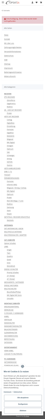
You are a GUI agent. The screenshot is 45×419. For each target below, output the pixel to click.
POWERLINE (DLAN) (11, 365)
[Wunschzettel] (36, 2)
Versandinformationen (12, 51)
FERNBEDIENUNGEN (11, 178)
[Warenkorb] (41, 2)
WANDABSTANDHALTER (13, 326)
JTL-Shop (26, 416)
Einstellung (11, 126)
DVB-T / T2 (8, 172)
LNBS (6, 246)
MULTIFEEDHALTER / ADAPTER (15, 235)
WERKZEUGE (8, 310)
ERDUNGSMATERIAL (11, 307)
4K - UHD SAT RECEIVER (13, 110)
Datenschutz (9, 56)
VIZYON (9, 162)
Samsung (10, 207)
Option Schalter (10, 243)
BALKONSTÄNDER (10, 329)
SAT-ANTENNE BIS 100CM (13, 228)
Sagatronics (11, 103)
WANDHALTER (9, 323)
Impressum (8, 68)
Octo (8, 263)
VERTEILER (8, 320)
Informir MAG (12, 185)
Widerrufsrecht (10, 76)
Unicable (10, 298)
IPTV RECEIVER (9, 97)
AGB (5, 60)
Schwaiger (11, 155)
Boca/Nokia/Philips (14, 292)
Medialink (10, 136)
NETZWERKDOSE (10, 362)
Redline (10, 107)
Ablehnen (23, 411)
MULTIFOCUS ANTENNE (13, 232)
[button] (32, 2)
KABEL (6, 316)
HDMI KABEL (8, 351)
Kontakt (7, 39)
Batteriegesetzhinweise (13, 72)
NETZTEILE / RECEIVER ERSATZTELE (17, 217)
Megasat (10, 139)
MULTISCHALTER (10, 289)
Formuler (10, 129)
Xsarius (9, 165)
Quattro (10, 256)
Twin (8, 253)
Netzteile (10, 220)
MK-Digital (11, 142)
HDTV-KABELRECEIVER (12, 168)
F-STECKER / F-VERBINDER (13, 313)
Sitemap (7, 64)
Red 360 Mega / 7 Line (15, 201)
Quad (9, 259)
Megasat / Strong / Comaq (16, 188)
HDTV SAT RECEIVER (11, 116)
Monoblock (11, 266)
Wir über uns (9, 43)
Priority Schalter (13, 272)
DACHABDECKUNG (11, 336)
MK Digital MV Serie (14, 295)
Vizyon (9, 214)
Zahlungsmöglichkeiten (13, 47)
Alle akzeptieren (23, 398)
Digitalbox (10, 123)
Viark (9, 210)
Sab (8, 152)
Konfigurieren (23, 404)
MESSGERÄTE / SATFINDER (14, 282)
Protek (9, 113)
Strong (9, 159)
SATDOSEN (8, 342)
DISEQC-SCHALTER (11, 269)
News (6, 35)
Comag (9, 120)
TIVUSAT (7, 175)
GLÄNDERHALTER (10, 333)
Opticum (10, 149)
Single (9, 250)
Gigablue (10, 133)
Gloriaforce (11, 100)
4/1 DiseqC (11, 279)
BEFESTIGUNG (9, 339)
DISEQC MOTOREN (11, 285)
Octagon (10, 146)
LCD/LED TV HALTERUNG (13, 354)
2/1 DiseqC (11, 276)
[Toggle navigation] (3, 1)
